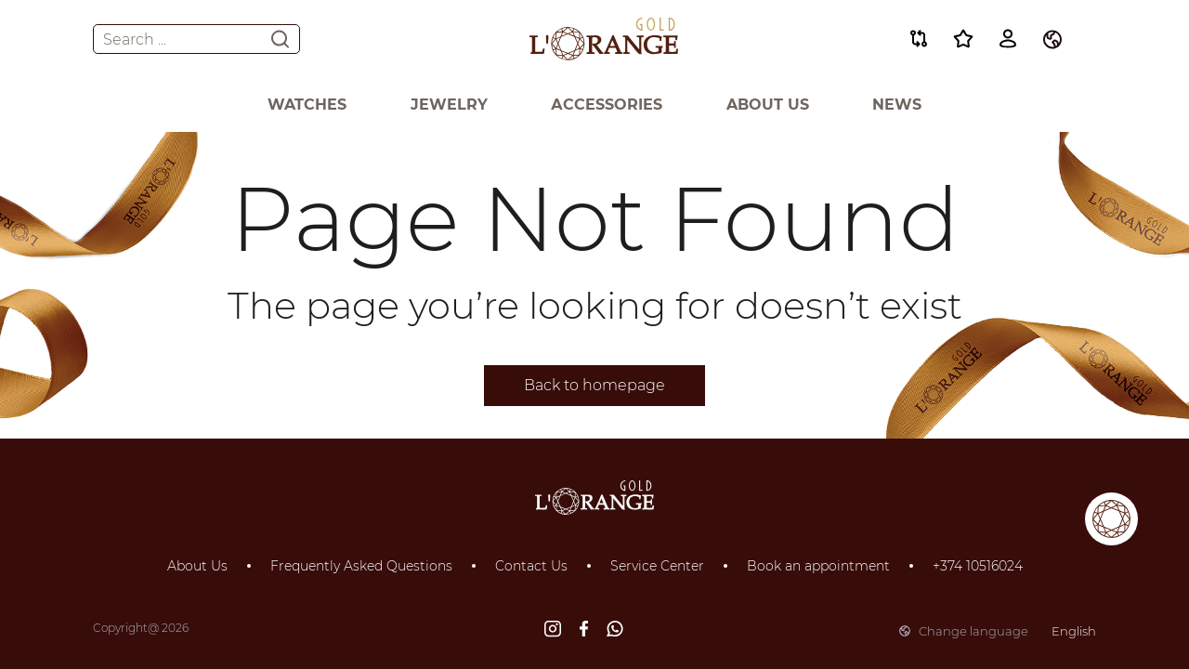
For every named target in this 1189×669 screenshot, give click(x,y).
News (896, 104)
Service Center (657, 566)
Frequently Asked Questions (361, 566)
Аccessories (606, 104)
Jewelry (449, 104)
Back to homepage (594, 385)
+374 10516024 (978, 566)
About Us (767, 104)
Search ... (196, 39)
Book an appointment (818, 566)
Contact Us (531, 566)
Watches (307, 104)
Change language (997, 631)
